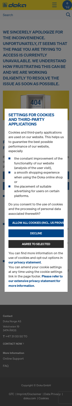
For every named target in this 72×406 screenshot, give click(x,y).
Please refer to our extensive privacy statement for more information (35, 281)
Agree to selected (36, 244)
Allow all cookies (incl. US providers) (38, 223)
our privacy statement (24, 262)
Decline (36, 233)
